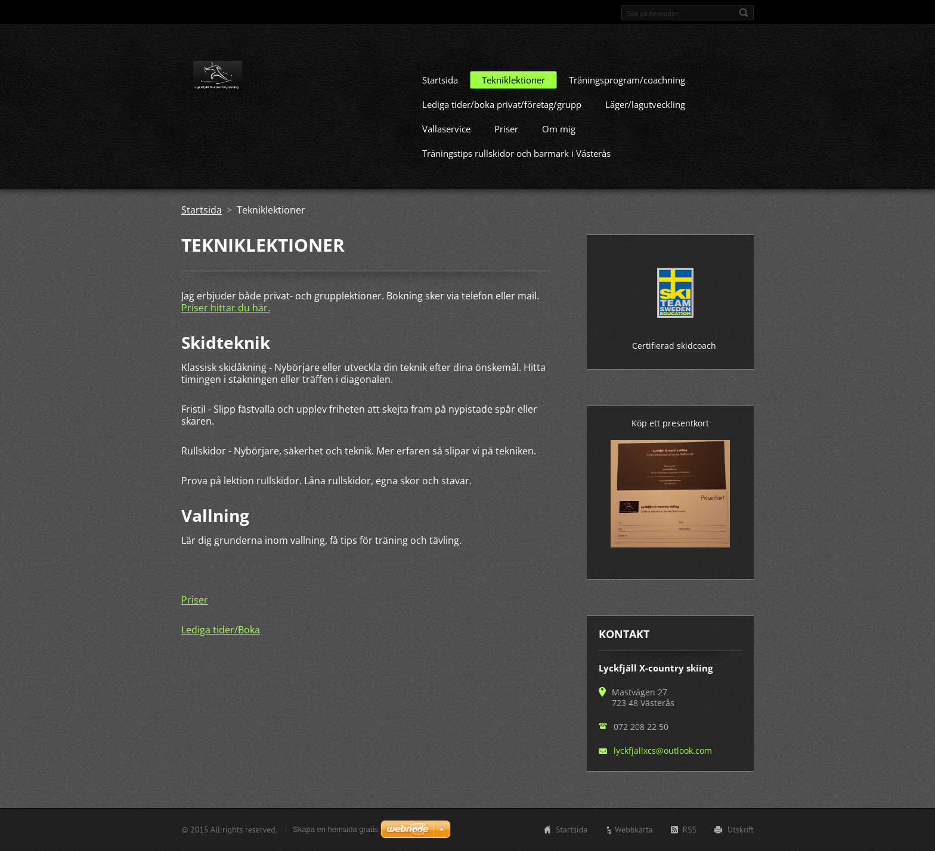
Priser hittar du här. (225, 325)
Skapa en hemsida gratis (335, 833)
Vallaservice (446, 147)
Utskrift (740, 833)
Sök (743, 12)
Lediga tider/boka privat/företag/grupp (501, 122)
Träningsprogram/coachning (627, 98)
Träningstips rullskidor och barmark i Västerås (516, 171)
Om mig (558, 147)
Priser (506, 147)
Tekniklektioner (513, 98)
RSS (689, 833)
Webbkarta (634, 833)
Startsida (440, 98)
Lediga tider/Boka (220, 647)
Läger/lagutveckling (645, 122)
